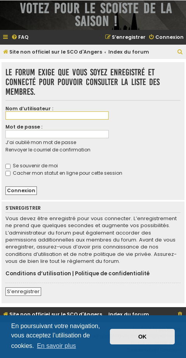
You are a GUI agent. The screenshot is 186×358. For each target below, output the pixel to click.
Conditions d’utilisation (38, 273)
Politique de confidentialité (112, 273)
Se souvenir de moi (31, 165)
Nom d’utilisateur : (29, 108)
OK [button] (142, 337)
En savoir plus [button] (56, 345)
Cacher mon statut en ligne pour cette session (63, 173)
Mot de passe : (23, 126)
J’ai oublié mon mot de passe (40, 142)
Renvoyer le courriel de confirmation (47, 150)
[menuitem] (19, 37)
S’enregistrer (23, 291)
